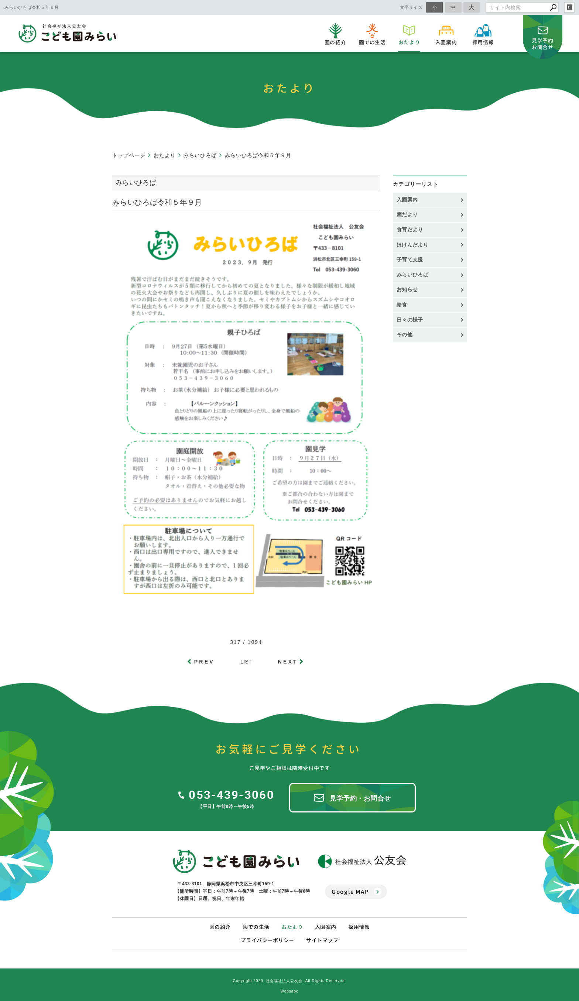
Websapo (289, 990)
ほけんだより (412, 245)
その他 (407, 334)
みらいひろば (412, 275)
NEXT (288, 662)
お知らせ (407, 289)
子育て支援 (410, 259)
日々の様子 (410, 320)
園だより (407, 214)
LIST (246, 662)
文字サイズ (411, 7)
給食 (402, 305)
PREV (204, 662)
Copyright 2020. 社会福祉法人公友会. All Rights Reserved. (289, 979)
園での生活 (256, 925)
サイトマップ (322, 938)
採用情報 (359, 925)
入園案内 (407, 200)
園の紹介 (220, 925)
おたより (292, 925)
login (569, 7)
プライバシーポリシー (267, 938)
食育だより (410, 230)
